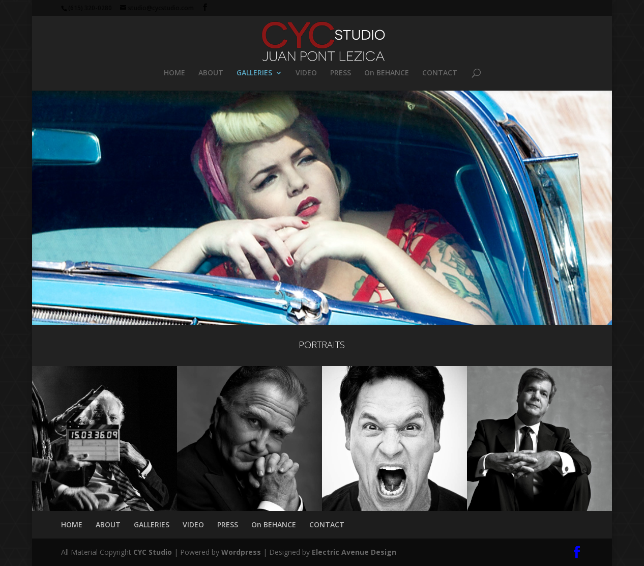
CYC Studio (152, 552)
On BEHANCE (386, 73)
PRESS (340, 73)
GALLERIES (254, 73)
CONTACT (439, 73)
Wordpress (241, 552)
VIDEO (306, 73)
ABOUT (210, 73)
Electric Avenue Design (354, 552)
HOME (174, 73)
